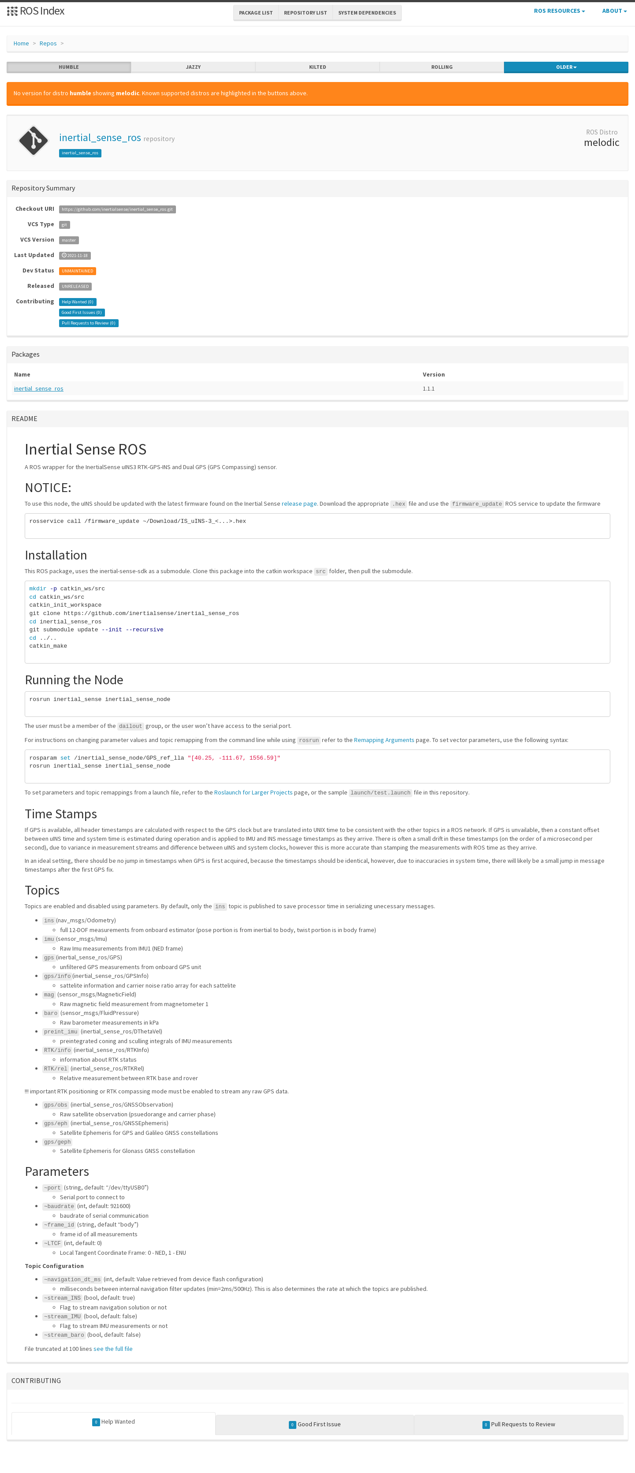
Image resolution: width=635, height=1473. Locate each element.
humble (69, 67)
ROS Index (35, 10)
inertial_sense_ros (100, 137)
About (614, 11)
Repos (48, 43)
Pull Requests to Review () (89, 323)
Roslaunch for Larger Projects (253, 792)
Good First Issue (315, 1424)
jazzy (193, 67)
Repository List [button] (305, 12)
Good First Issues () (82, 312)
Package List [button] (256, 12)
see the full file (113, 1349)
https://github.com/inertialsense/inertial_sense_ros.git (117, 209)
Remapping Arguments (384, 740)
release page (299, 503)
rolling (442, 67)
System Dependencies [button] (367, 12)
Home (21, 43)
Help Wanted (113, 1421)
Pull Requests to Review (519, 1424)
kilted (317, 67)
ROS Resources (559, 11)
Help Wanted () (77, 302)
